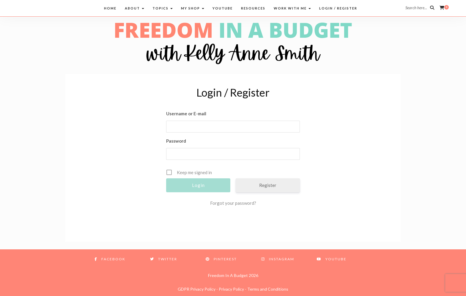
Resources (253, 8)
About (134, 8)
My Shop (192, 8)
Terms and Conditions (267, 289)
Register (267, 185)
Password (176, 141)
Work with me (292, 8)
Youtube (222, 8)
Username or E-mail (186, 113)
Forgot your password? (233, 203)
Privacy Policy (231, 289)
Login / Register (338, 8)
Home (110, 8)
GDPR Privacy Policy (196, 289)
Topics (162, 8)
